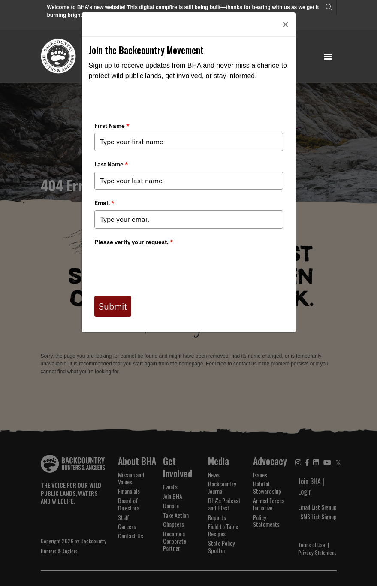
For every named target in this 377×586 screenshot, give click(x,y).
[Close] (285, 24)
